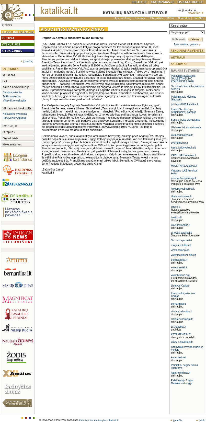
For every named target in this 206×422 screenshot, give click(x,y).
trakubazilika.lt (179, 259)
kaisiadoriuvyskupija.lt (183, 147)
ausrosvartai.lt (179, 267)
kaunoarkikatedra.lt (182, 135)
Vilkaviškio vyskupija (14, 100)
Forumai (140, 18)
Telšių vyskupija (11, 96)
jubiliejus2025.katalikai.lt (184, 104)
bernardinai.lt (178, 303)
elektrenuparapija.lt (182, 319)
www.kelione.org (180, 275)
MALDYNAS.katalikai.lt (184, 165)
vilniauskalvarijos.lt (181, 311)
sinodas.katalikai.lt (181, 232)
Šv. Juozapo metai (181, 240)
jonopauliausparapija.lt (184, 178)
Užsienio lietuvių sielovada (186, 127)
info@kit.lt (112, 420)
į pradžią (26, 61)
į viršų (200, 420)
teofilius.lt (176, 217)
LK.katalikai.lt (178, 326)
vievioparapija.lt (180, 250)
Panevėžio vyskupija (14, 118)
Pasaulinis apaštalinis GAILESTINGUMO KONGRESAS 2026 (183, 78)
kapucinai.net (178, 357)
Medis (170, 18)
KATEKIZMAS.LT (180, 334)
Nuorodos (184, 18)
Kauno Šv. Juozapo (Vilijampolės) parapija (183, 110)
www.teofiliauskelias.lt (183, 255)
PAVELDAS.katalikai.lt (183, 155)
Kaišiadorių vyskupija (15, 113)
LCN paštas (156, 18)
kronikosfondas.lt (180, 225)
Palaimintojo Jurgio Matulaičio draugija (182, 382)
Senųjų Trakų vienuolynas (185, 119)
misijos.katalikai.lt (181, 245)
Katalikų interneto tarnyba (92, 420)
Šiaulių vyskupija (12, 92)
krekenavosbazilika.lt (182, 188)
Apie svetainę (123, 18)
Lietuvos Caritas (180, 285)
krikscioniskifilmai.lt (181, 342)
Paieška (198, 18)
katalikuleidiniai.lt (180, 372)
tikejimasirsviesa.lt (181, 196)
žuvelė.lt (175, 207)
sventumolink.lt (179, 142)
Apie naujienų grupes (187, 44)
